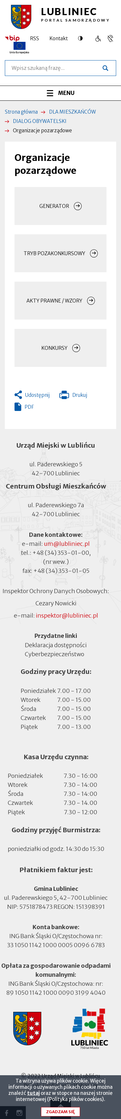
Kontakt (58, 38)
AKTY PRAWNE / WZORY (54, 301)
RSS (34, 38)
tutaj (33, 1097)
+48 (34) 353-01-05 (61, 570)
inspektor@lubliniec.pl (67, 615)
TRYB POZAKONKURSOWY (54, 253)
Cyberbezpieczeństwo (54, 653)
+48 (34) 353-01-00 (60, 552)
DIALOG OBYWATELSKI (39, 121)
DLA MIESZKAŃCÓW (72, 112)
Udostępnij (37, 395)
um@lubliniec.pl (67, 543)
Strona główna (21, 112)
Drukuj (73, 396)
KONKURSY (54, 348)
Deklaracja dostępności (56, 644)
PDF (29, 407)
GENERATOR (54, 206)
